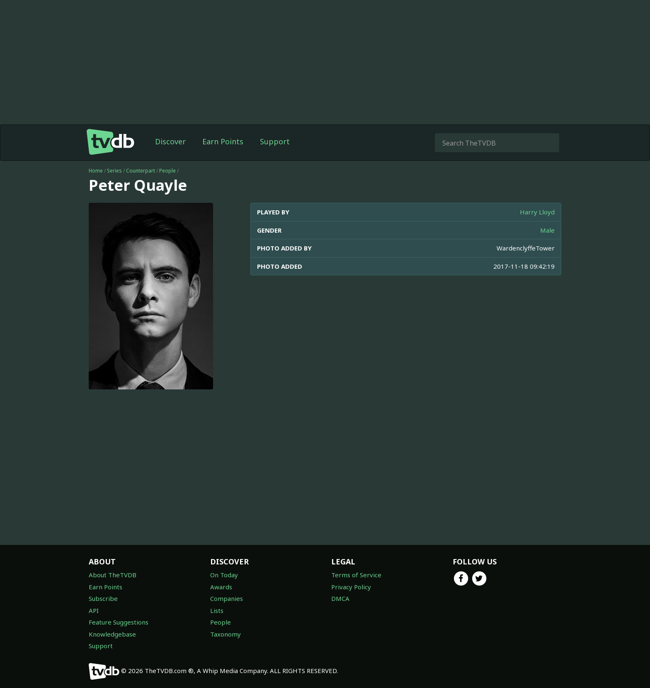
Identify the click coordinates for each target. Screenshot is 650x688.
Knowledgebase (112, 634)
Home (96, 170)
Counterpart (140, 170)
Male (547, 230)
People (167, 170)
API (94, 610)
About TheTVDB (112, 575)
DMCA (340, 598)
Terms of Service (356, 575)
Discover (170, 141)
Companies (226, 598)
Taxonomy (225, 634)
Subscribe (103, 598)
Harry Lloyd (537, 212)
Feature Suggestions (118, 622)
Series (114, 170)
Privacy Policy (351, 587)
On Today (224, 575)
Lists (216, 610)
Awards (221, 587)
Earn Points (222, 141)
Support (275, 141)
